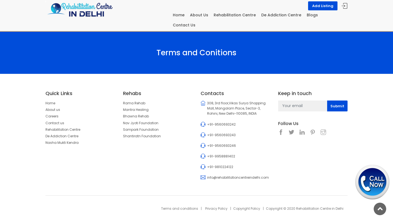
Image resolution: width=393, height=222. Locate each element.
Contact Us (184, 25)
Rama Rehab (134, 103)
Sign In (345, 6)
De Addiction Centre (281, 15)
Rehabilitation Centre (235, 15)
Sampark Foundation (141, 129)
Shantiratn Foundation (142, 136)
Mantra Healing (136, 109)
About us (52, 109)
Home (179, 15)
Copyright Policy (246, 208)
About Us (199, 15)
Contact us (54, 123)
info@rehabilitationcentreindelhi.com (238, 177)
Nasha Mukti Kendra (62, 142)
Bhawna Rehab (136, 116)
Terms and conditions (179, 208)
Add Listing (322, 5)
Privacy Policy (216, 208)
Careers (52, 116)
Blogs (312, 15)
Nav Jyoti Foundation (140, 123)
